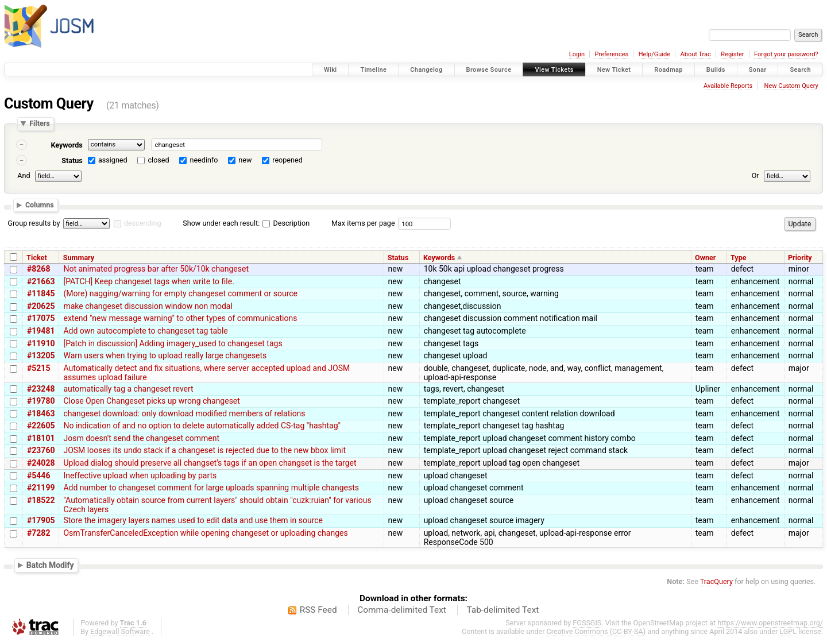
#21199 (41, 487)
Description (286, 223)
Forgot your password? (786, 54)
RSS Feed (318, 610)
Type (739, 257)
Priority (800, 257)
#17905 (41, 520)
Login (577, 54)
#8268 (38, 268)
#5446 (38, 475)
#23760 (41, 450)
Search (800, 70)
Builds (715, 70)
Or (755, 175)
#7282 (38, 532)
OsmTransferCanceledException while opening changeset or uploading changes (205, 532)
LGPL (788, 631)
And (23, 175)
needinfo (204, 160)
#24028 (41, 462)
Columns (39, 205)
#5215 (38, 368)
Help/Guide (654, 54)
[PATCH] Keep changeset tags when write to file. (148, 281)
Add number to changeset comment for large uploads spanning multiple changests (211, 487)
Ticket (36, 257)
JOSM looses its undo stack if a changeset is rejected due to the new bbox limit (204, 450)
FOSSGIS (587, 622)
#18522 (41, 500)
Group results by (33, 223)
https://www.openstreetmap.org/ (770, 622)
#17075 (41, 318)
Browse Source (489, 70)
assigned (112, 160)
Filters (39, 123)
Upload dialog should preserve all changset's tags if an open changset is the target (209, 462)
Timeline (373, 70)
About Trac (696, 54)
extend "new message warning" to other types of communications (180, 318)
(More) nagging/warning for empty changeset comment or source (180, 293)
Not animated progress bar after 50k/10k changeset (156, 268)
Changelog (426, 70)
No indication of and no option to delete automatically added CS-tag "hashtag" (202, 425)
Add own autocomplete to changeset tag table (145, 330)
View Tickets (554, 70)
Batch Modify (50, 564)
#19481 (41, 330)
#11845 (41, 293)
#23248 (41, 388)
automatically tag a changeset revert (128, 388)
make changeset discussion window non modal (147, 306)
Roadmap (668, 70)
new (245, 160)
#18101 (41, 438)
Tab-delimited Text (502, 610)
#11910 (41, 343)
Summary (78, 257)
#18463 (41, 413)
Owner (705, 257)
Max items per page (363, 223)
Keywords (66, 145)
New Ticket (614, 70)
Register (732, 54)
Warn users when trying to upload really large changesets (164, 355)
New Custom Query (791, 86)
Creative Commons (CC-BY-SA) (596, 631)
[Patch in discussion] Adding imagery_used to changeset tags (172, 343)
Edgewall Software (120, 631)
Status (72, 160)
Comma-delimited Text (401, 610)
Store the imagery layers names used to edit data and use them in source (193, 520)
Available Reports (728, 86)
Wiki (330, 70)
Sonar (758, 70)
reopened (287, 160)
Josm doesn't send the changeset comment (141, 438)
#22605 (41, 425)
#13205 (41, 355)
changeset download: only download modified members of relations (184, 413)
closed (158, 160)
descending (142, 223)
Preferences (611, 54)
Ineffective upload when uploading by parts (140, 475)
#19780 (41, 400)
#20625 (41, 306)
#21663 (41, 281)
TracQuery (716, 581)
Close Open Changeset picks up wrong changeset (151, 400)
